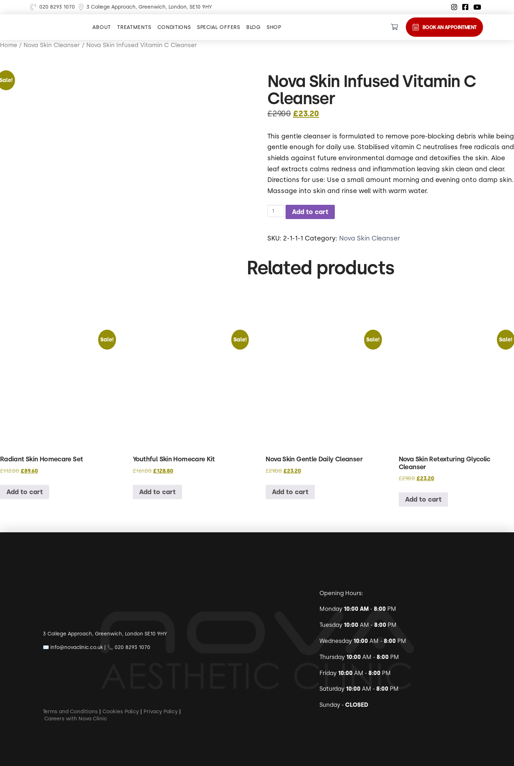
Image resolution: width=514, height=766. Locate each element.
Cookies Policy (120, 711)
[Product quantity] (275, 211)
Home (8, 45)
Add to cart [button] (24, 492)
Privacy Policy (160, 711)
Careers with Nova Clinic (75, 718)
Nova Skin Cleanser (369, 238)
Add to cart (310, 211)
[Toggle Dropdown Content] (394, 27)
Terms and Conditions (70, 711)
